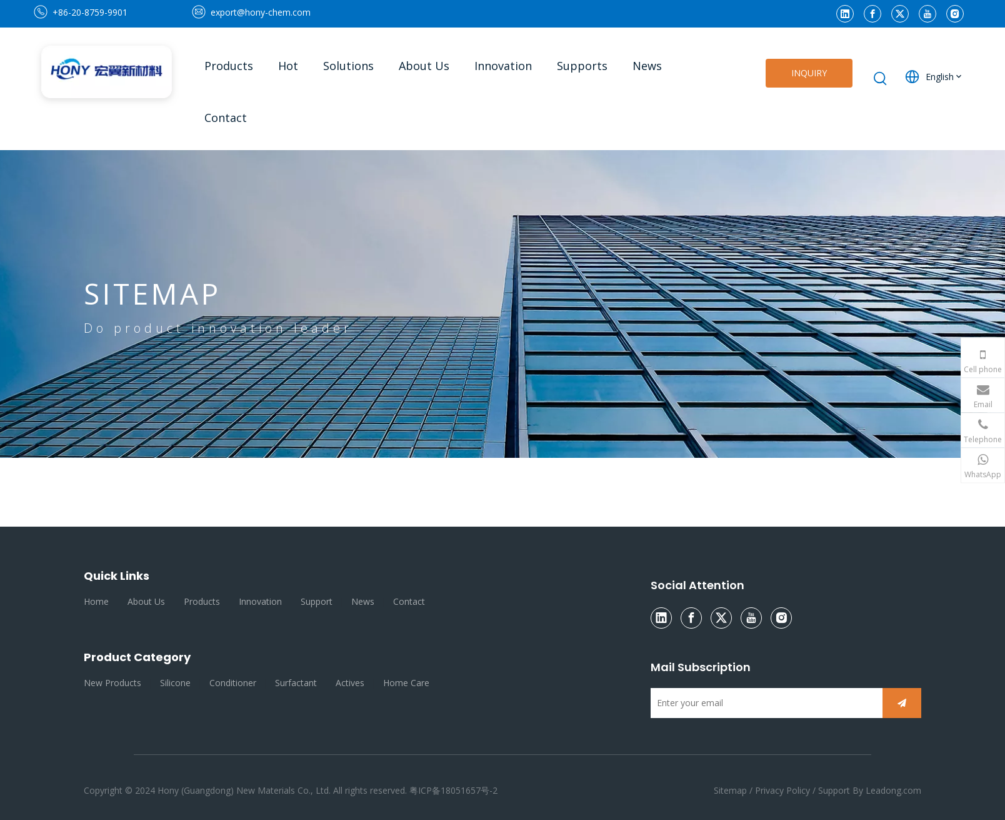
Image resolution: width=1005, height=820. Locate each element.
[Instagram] (955, 14)
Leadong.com (893, 790)
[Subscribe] (901, 703)
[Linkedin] (845, 14)
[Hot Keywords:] (881, 79)
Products (202, 601)
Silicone (175, 683)
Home (96, 601)
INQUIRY (809, 73)
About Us (146, 601)
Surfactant (296, 683)
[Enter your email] (763, 703)
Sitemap (731, 790)
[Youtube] (927, 14)
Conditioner (232, 683)
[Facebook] (872, 14)
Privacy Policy (782, 790)
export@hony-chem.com (261, 12)
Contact (409, 601)
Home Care (406, 683)
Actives (350, 683)
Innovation (260, 601)
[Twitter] (900, 14)
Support (316, 601)
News (362, 601)
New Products (112, 683)
